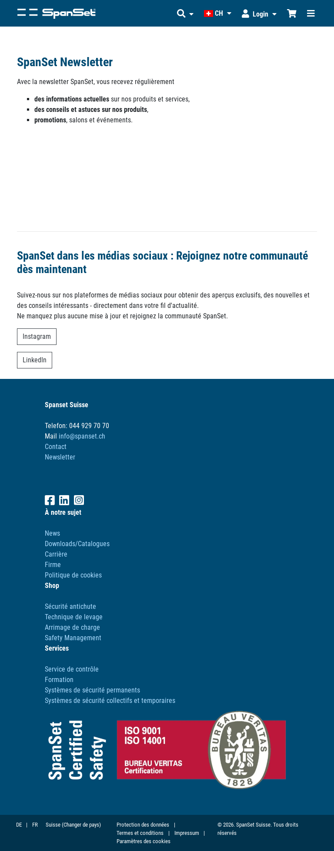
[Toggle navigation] (311, 13)
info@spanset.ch (82, 436)
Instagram (37, 336)
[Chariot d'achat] (292, 13)
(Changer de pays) (81, 824)
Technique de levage (74, 617)
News (52, 533)
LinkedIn (35, 360)
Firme (53, 565)
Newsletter (60, 457)
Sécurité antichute (70, 606)
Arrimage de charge (72, 627)
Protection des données (143, 824)
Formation (59, 679)
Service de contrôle (72, 669)
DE (19, 824)
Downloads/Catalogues (77, 544)
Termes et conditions (140, 833)
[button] (185, 13)
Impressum (186, 833)
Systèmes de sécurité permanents (92, 690)
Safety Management (73, 638)
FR (35, 824)
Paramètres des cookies (143, 841)
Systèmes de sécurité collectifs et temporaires (110, 700)
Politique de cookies (73, 575)
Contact (56, 446)
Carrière (56, 554)
